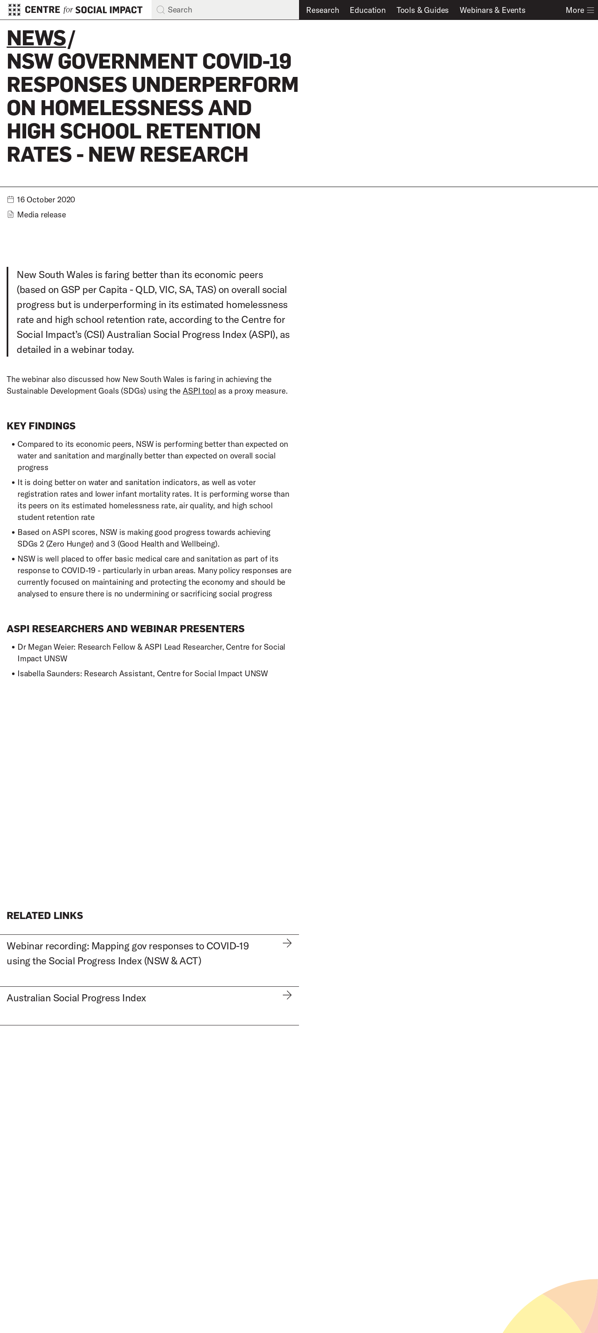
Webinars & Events (493, 10)
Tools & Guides (423, 10)
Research (322, 10)
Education (367, 10)
